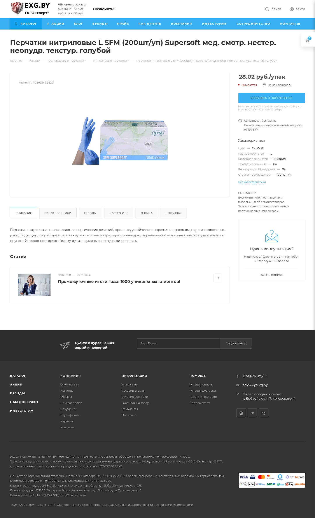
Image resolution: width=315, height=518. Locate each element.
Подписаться (236, 343)
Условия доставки (135, 396)
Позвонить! (103, 9)
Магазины (129, 384)
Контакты (67, 427)
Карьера (66, 421)
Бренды (17, 393)
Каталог (18, 375)
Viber (263, 413)
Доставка (173, 213)
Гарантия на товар (135, 403)
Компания (70, 375)
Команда (67, 390)
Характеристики (58, 213)
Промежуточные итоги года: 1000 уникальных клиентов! (119, 281)
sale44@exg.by (255, 385)
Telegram (252, 413)
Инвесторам (22, 410)
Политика (129, 415)
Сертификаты (70, 415)
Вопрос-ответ (199, 403)
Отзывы (90, 213)
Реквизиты (130, 409)
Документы (68, 409)
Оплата (147, 213)
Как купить (119, 213)
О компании (69, 384)
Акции (16, 384)
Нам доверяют (24, 402)
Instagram (241, 413)
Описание (24, 213)
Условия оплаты (133, 390)
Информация (134, 375)
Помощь (197, 375)
